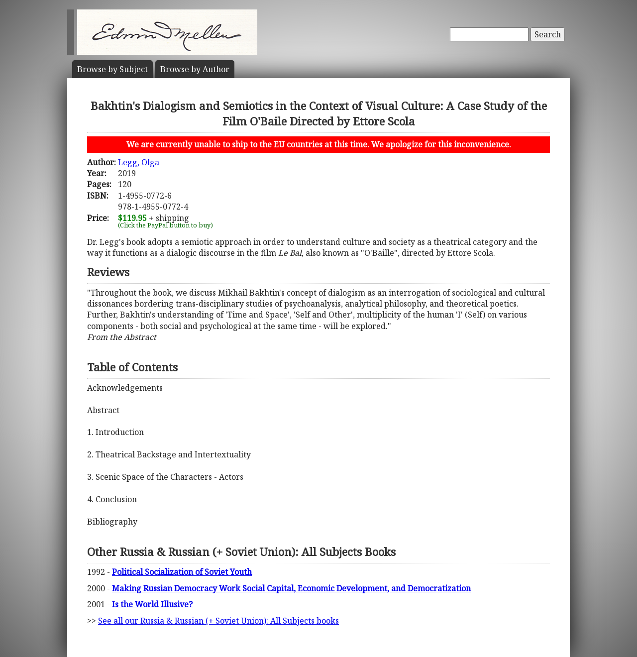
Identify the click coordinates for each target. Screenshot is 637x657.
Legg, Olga (138, 162)
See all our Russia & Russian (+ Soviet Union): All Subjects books (218, 620)
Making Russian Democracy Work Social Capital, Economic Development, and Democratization (291, 588)
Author (194, 69)
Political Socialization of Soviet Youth (182, 571)
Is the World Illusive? (152, 604)
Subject (112, 69)
